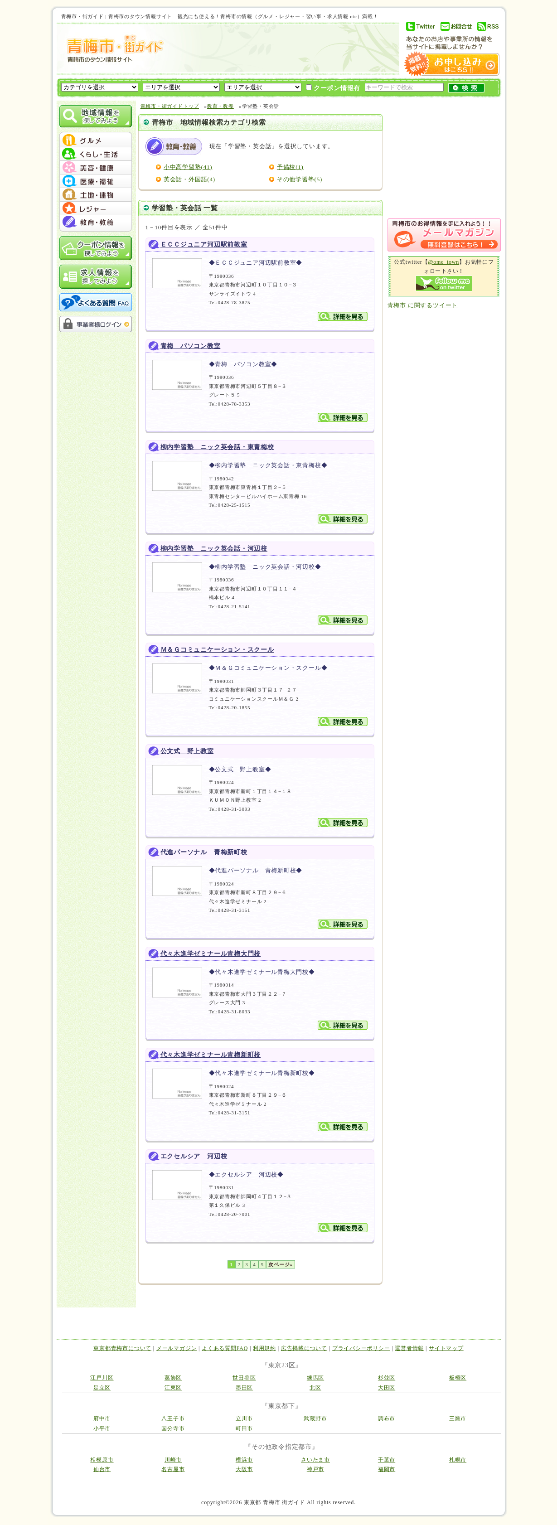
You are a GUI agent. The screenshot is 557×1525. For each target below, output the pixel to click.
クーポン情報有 (333, 88)
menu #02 (95, 154)
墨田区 (244, 1388)
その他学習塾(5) (299, 179)
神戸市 (315, 1469)
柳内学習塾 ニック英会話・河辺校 (213, 548)
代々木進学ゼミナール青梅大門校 (210, 953)
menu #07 (95, 222)
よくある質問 (95, 302)
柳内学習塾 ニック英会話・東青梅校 (217, 447)
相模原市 (101, 1460)
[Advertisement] (280, 48)
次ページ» (280, 1264)
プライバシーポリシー (361, 1348)
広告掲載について (304, 1348)
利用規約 (264, 1348)
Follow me (444, 283)
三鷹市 (457, 1418)
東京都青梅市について (122, 1348)
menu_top (95, 133)
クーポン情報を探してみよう (95, 248)
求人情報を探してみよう (95, 277)
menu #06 (95, 208)
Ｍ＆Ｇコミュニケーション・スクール (217, 649)
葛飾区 (173, 1378)
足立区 (102, 1388)
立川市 (244, 1418)
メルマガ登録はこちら (444, 235)
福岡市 (386, 1469)
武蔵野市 (315, 1418)
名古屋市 (172, 1469)
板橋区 (457, 1378)
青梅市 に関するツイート (422, 305)
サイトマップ (446, 1348)
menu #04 (95, 181)
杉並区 (386, 1378)
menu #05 (95, 195)
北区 (315, 1388)
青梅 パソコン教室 (190, 346)
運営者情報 (409, 1348)
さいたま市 (315, 1460)
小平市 (102, 1428)
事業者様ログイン (95, 324)
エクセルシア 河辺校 (194, 1156)
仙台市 (102, 1469)
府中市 (102, 1418)
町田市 (244, 1428)
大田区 (386, 1388)
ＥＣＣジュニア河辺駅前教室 (203, 244)
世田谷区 (244, 1378)
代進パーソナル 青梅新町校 (203, 852)
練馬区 (315, 1378)
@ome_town (443, 262)
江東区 (173, 1388)
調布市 (386, 1418)
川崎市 (173, 1460)
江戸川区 (101, 1378)
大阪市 (244, 1469)
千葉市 (386, 1460)
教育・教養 (220, 106)
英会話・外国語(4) (189, 179)
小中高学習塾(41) (188, 167)
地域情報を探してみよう (95, 116)
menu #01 (95, 140)
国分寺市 (172, 1428)
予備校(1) (290, 167)
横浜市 (244, 1460)
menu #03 (95, 167)
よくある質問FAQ (225, 1348)
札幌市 (457, 1460)
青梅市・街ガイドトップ (169, 106)
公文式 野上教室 (187, 751)
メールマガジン (176, 1348)
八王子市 (172, 1418)
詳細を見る (343, 316)
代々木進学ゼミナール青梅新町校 (210, 1054)
